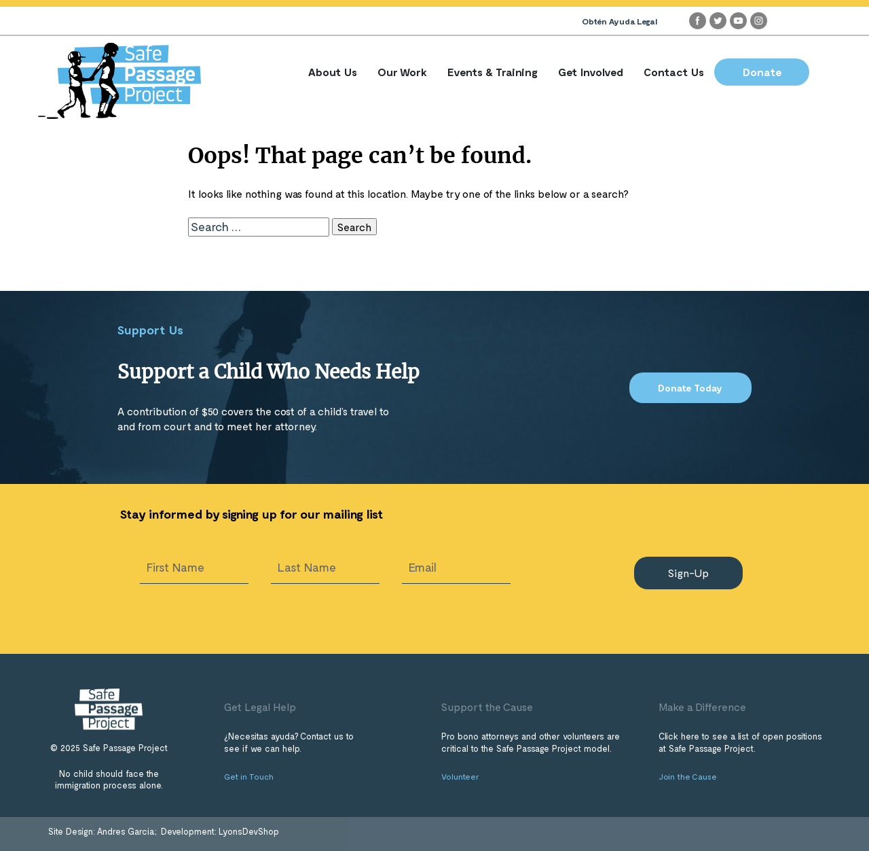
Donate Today (690, 388)
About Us (332, 71)
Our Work (402, 71)
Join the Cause (688, 776)
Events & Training (492, 71)
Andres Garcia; (128, 831)
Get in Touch (249, 776)
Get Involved (590, 71)
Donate (762, 71)
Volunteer (460, 776)
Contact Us (674, 71)
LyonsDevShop (249, 831)
